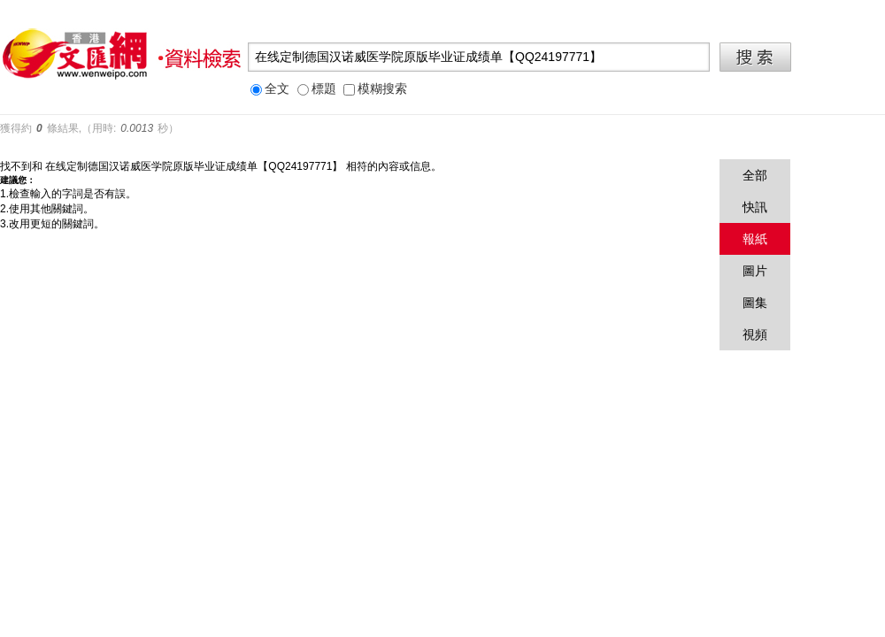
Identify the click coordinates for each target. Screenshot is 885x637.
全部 (755, 175)
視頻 (755, 334)
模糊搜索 (375, 89)
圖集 (755, 302)
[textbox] (479, 57)
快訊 (755, 207)
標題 (316, 89)
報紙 (755, 239)
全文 (269, 89)
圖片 (755, 271)
